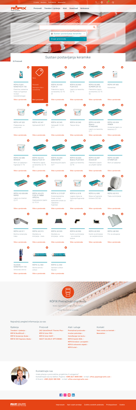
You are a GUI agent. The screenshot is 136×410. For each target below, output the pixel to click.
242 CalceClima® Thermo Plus (51, 330)
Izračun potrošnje (75, 333)
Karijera (43, 2)
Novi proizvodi (38, 99)
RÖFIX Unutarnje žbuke (19, 336)
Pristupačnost (111, 405)
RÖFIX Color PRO (45, 333)
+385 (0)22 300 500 (52, 379)
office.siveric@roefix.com (78, 379)
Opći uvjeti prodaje (74, 405)
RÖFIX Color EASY (46, 336)
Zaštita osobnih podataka (94, 405)
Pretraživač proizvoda (76, 330)
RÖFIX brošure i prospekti (78, 342)
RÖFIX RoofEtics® (17, 333)
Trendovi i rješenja (18, 330)
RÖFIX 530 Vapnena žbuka (21, 339)
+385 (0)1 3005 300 (74, 377)
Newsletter (62, 2)
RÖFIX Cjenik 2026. (75, 339)
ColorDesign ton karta (76, 336)
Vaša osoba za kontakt (105, 330)
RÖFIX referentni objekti (77, 344)
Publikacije (52, 2)
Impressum (60, 405)
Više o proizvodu (20, 99)
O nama (36, 2)
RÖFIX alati (72, 347)
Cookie (122, 405)
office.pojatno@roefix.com (100, 377)
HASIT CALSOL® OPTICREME (50, 339)
